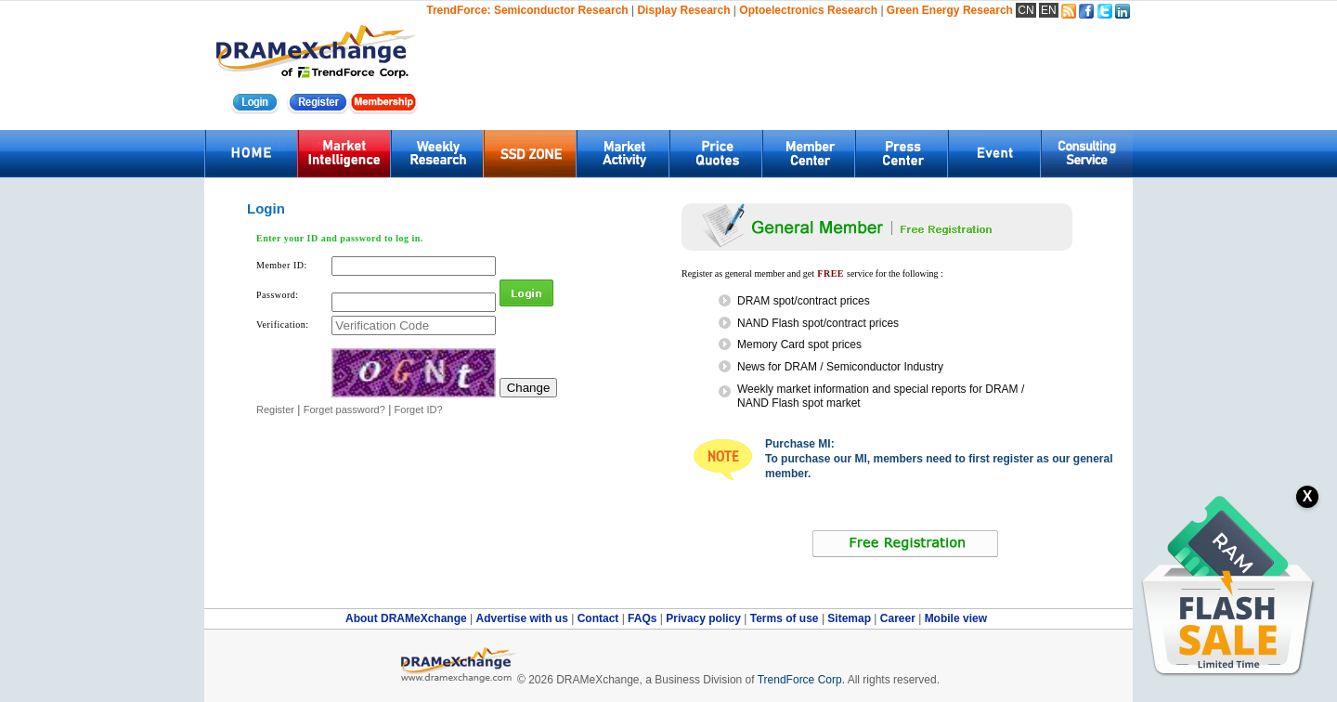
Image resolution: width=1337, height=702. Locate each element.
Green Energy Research (950, 10)
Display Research (683, 10)
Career (897, 618)
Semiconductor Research (561, 10)
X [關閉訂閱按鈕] (1308, 496)
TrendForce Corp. (801, 679)
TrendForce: (458, 10)
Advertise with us (523, 618)
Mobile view (956, 618)
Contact (600, 618)
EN (1049, 10)
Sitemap (850, 618)
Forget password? (344, 409)
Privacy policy (705, 618)
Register (275, 409)
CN (1025, 10)
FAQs (644, 618)
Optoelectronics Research (808, 10)
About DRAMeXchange (407, 618)
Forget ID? (419, 409)
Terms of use (786, 618)
